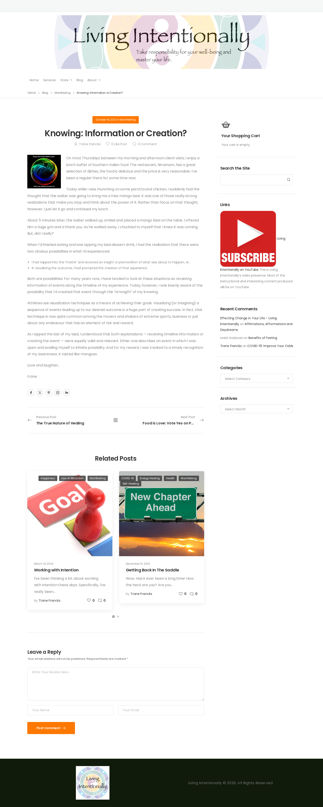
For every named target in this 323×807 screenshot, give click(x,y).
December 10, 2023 (138, 564)
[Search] (252, 180)
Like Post (119, 144)
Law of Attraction (72, 478)
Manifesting (127, 119)
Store (64, 80)
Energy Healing (150, 478)
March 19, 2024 (43, 564)
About (91, 80)
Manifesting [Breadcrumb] (63, 93)
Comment (147, 144)
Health (170, 478)
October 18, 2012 (106, 119)
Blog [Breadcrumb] (45, 93)
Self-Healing (130, 483)
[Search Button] (288, 180)
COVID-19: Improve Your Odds (270, 346)
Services (49, 80)
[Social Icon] (30, 392)
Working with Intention (56, 570)
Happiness (48, 478)
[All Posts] (115, 420)
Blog (80, 80)
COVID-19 (127, 478)
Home (34, 80)
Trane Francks (231, 346)
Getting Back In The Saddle (152, 570)
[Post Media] (69, 513)
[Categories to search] (256, 378)
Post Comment (48, 728)
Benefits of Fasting (262, 338)
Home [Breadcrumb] (32, 93)
